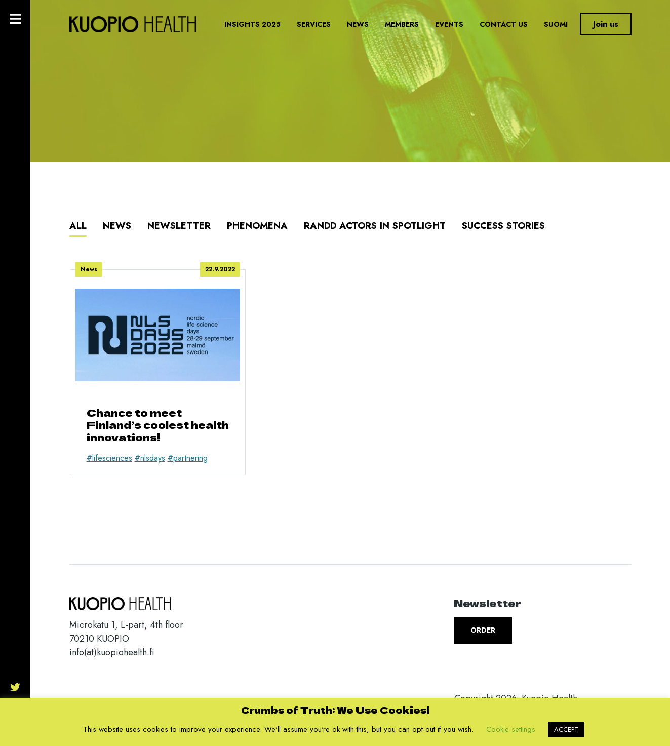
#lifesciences (109, 458)
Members (402, 24)
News (358, 24)
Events (449, 24)
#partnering (188, 458)
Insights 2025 (252, 24)
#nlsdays (150, 458)
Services (314, 24)
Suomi (556, 24)
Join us (605, 24)
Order (482, 630)
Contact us (504, 24)
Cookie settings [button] (510, 729)
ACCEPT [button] (566, 729)
